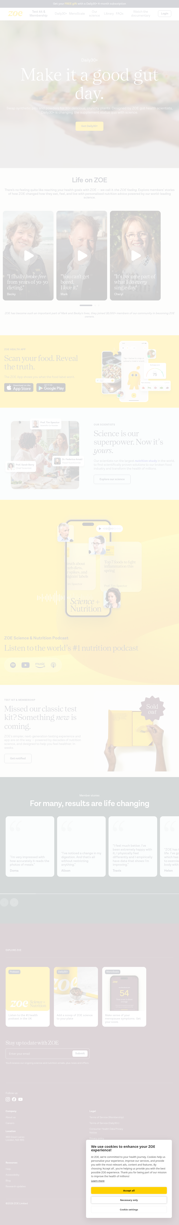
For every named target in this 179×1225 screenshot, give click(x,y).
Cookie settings (129, 1209)
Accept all (109, 1199)
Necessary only (148, 1200)
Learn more (97, 1190)
